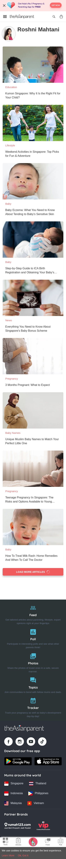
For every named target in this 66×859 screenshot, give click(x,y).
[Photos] (33, 662)
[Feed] (33, 614)
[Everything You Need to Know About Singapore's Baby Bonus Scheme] (33, 298)
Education (11, 87)
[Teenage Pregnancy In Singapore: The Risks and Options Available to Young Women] (33, 469)
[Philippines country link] (38, 793)
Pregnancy (11, 378)
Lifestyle (10, 145)
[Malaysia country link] (13, 803)
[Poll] (33, 638)
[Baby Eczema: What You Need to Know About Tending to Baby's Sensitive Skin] (33, 181)
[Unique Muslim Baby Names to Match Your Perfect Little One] (33, 410)
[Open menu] (5, 16)
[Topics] (33, 684)
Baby (8, 203)
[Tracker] (33, 706)
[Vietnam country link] (35, 803)
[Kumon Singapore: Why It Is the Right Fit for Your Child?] (33, 64)
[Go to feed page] (22, 16)
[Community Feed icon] (48, 842)
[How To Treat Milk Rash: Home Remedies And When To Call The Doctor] (33, 527)
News (8, 320)
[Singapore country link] (13, 784)
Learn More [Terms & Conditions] (8, 855)
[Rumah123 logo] (17, 825)
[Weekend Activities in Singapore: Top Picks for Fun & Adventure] (33, 123)
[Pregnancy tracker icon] (33, 842)
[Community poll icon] (60, 842)
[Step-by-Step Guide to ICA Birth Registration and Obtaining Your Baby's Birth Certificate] (33, 239)
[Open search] (54, 16)
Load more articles (33, 572)
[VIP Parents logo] (43, 825)
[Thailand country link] (37, 784)
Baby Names (12, 432)
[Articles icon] (18, 842)
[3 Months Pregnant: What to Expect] (33, 356)
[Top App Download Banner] (33, 5)
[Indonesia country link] (13, 793)
